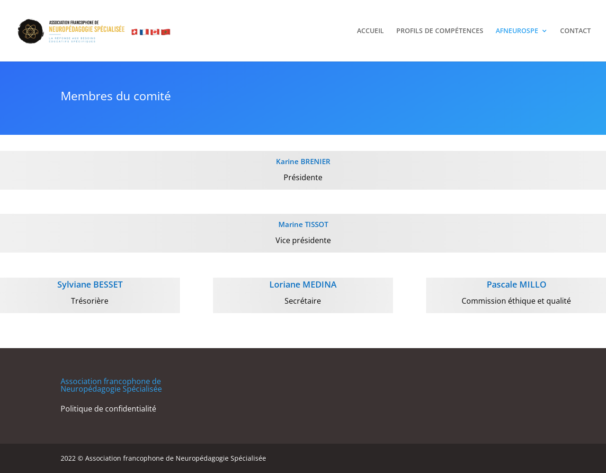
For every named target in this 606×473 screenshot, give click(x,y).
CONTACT (575, 31)
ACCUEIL (370, 31)
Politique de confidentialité (108, 408)
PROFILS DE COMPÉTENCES (439, 31)
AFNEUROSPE (517, 31)
